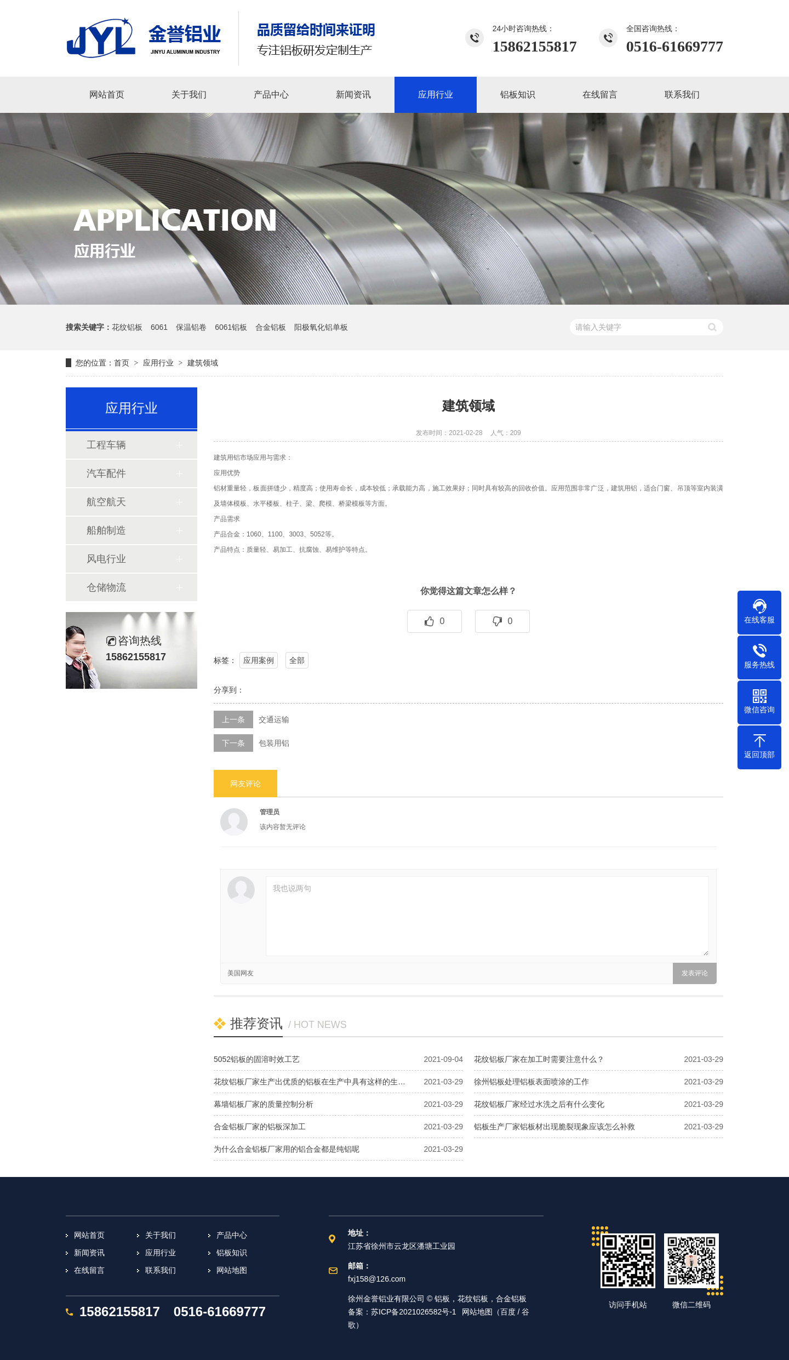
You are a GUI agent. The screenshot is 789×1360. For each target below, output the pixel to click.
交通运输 (274, 719)
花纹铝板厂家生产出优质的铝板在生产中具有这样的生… (309, 1081)
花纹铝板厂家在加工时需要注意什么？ (539, 1059)
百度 (508, 1311)
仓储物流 (106, 587)
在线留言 (89, 1270)
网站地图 (231, 1270)
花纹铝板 (127, 327)
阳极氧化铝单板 (321, 327)
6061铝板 (231, 327)
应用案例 (258, 660)
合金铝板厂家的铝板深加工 (260, 1126)
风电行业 (106, 558)
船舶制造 (106, 530)
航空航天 (106, 501)
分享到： (229, 689)
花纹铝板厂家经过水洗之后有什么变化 (539, 1104)
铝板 (442, 1298)
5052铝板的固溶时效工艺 (257, 1059)
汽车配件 (106, 473)
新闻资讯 (89, 1252)
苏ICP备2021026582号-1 (413, 1311)
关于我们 (160, 1235)
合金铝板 (270, 327)
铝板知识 (231, 1252)
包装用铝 (274, 743)
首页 (121, 362)
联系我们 (160, 1270)
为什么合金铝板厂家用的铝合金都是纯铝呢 (286, 1149)
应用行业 (158, 362)
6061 (159, 327)
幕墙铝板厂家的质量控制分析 (263, 1104)
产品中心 (231, 1235)
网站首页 (89, 1235)
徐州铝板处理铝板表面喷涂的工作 (531, 1081)
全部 (297, 660)
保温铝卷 (191, 327)
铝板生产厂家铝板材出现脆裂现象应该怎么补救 (554, 1126)
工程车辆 (106, 444)
